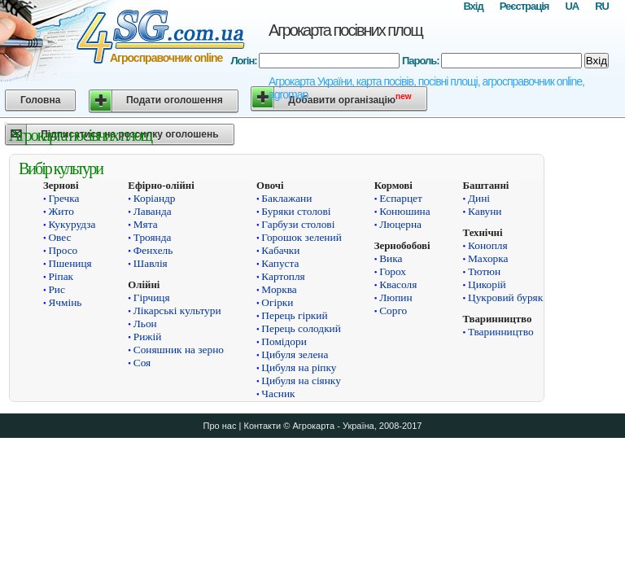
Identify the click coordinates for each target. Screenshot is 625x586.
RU (602, 6)
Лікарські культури (177, 310)
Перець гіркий (294, 315)
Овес (59, 237)
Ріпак (60, 276)
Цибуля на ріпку (298, 367)
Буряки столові (295, 211)
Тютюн (484, 271)
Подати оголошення (174, 100)
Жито (60, 211)
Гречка (63, 198)
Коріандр (154, 198)
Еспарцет (400, 198)
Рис (56, 289)
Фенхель (153, 250)
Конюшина (404, 211)
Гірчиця (151, 297)
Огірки (277, 302)
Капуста (280, 263)
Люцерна (400, 224)
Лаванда (152, 211)
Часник (278, 393)
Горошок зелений (301, 237)
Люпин (395, 297)
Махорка (488, 258)
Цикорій (487, 284)
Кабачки (280, 250)
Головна (40, 100)
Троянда (152, 237)
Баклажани (286, 198)
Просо (62, 250)
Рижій (147, 336)
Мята (145, 224)
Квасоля (398, 284)
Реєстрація (524, 6)
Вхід (473, 6)
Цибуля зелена (294, 354)
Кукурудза (71, 224)
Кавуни (484, 211)
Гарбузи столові (297, 224)
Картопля (282, 276)
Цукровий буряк (505, 297)
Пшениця (69, 263)
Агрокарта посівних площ (345, 30)
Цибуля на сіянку (300, 380)
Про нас (220, 426)
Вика (390, 258)
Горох (392, 271)
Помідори (283, 341)
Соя (142, 362)
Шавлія (150, 263)
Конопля (488, 245)
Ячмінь (64, 302)
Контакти (262, 426)
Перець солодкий (301, 328)
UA (572, 6)
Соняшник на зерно (178, 349)
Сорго (393, 310)
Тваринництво (501, 332)
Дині (479, 198)
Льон (145, 323)
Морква (278, 289)
